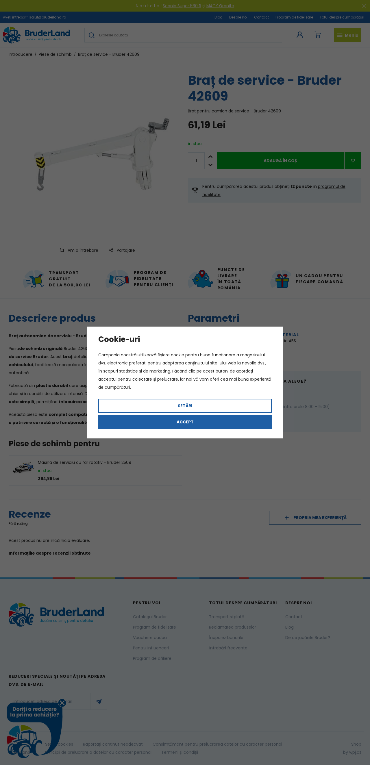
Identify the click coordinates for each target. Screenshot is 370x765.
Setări (185, 406)
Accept (185, 422)
